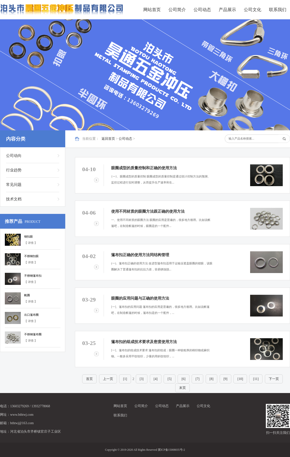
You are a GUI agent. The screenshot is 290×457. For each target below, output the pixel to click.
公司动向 (14, 156)
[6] (183, 379)
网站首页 (152, 9)
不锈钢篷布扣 (33, 275)
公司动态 (202, 9)
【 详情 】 (30, 243)
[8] (211, 379)
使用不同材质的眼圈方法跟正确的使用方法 (148, 211)
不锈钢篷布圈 (33, 334)
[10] (240, 379)
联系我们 (277, 9)
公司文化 (252, 9)
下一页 (274, 379)
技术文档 (14, 199)
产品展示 (227, 9)
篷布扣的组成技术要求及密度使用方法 (144, 342)
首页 (89, 379)
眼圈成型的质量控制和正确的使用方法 (144, 168)
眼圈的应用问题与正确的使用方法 (140, 298)
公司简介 (177, 9)
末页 (182, 388)
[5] (169, 379)
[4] (156, 379)
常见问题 (14, 185)
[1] (125, 379)
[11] (256, 379)
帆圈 (27, 295)
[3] (142, 379)
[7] (197, 379)
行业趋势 (14, 170)
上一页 (108, 379)
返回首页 (108, 139)
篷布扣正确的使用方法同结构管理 (140, 255)
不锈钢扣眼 (31, 256)
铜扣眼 (28, 236)
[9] (225, 379)
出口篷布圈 (31, 314)
